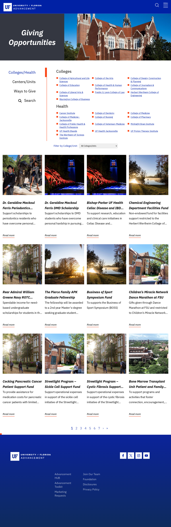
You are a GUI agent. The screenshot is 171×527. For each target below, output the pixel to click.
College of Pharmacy (141, 117)
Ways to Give (25, 91)
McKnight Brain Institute (142, 124)
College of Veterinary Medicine (110, 124)
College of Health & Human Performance (108, 87)
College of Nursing (104, 117)
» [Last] (107, 428)
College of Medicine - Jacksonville (69, 119)
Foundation (89, 479)
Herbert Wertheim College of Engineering (145, 94)
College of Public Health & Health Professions (72, 126)
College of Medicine (140, 113)
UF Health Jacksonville (106, 131)
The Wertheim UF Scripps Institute (71, 136)
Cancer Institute (67, 113)
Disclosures (90, 484)
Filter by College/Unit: (66, 145)
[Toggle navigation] (165, 4)
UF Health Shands (68, 131)
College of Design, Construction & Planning (146, 80)
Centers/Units (24, 81)
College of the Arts (104, 78)
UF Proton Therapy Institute (144, 131)
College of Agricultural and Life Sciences (74, 80)
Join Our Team (91, 474)
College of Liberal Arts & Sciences (71, 94)
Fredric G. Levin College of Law (110, 92)
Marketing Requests (61, 493)
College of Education (69, 85)
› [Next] (103, 428)
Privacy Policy (91, 489)
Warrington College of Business (74, 99)
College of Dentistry (104, 113)
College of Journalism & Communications (142, 87)
